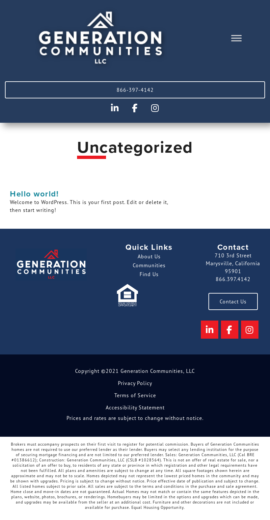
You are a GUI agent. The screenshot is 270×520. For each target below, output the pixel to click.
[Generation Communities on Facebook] (135, 108)
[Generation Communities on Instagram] (155, 108)
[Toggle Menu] (236, 38)
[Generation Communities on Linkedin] (115, 108)
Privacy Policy (135, 383)
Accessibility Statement (135, 407)
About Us (149, 256)
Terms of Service (135, 395)
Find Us (149, 274)
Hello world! (34, 194)
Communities (149, 265)
